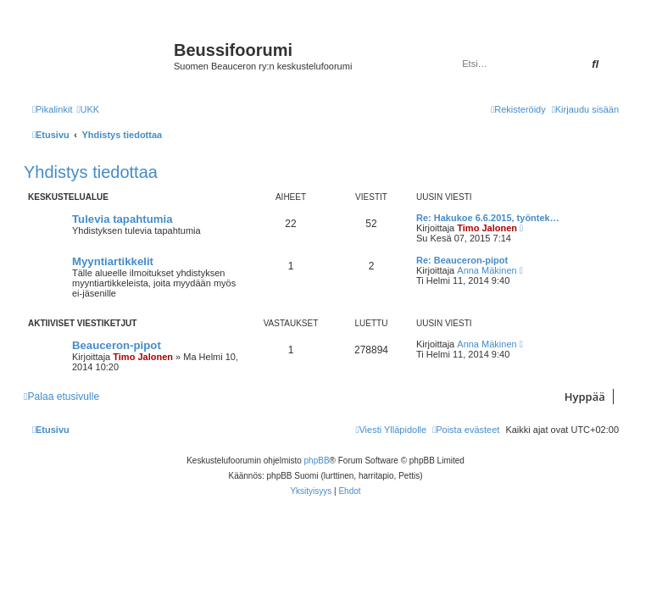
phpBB (317, 460)
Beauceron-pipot (116, 345)
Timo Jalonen (487, 228)
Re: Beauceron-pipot (462, 260)
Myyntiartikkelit (112, 261)
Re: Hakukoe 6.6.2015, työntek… (487, 218)
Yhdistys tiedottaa (91, 172)
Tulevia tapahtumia (122, 219)
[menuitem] (87, 109)
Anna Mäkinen (486, 270)
